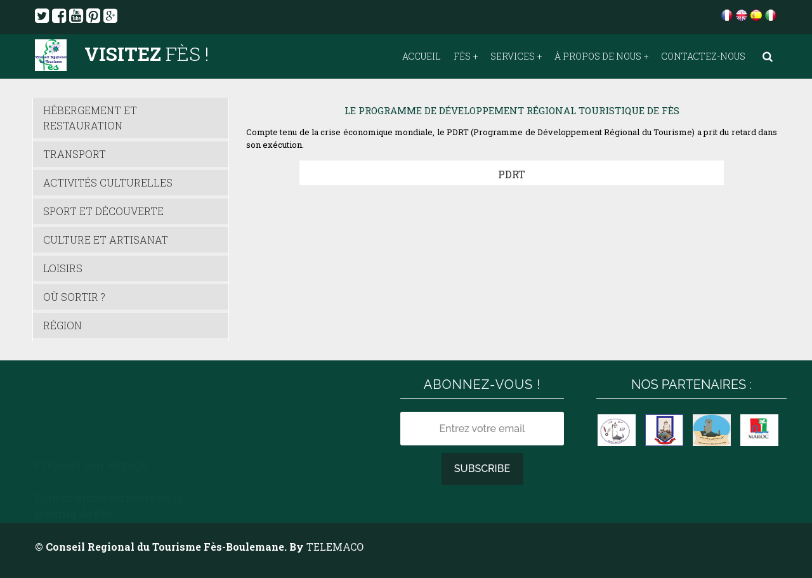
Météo (234, 400)
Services (512, 56)
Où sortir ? (74, 296)
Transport (74, 154)
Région (62, 325)
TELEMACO (334, 546)
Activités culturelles (108, 182)
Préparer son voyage (91, 385)
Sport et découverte (103, 211)
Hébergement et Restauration (90, 117)
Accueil (421, 56)
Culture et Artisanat (105, 239)
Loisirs (62, 268)
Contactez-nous (703, 56)
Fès (462, 56)
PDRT (511, 174)
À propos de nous (597, 56)
